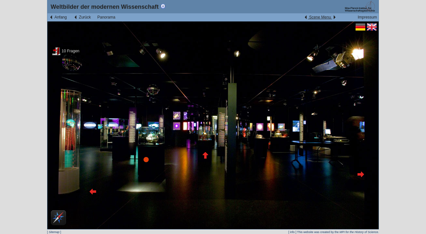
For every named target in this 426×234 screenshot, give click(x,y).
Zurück (82, 17)
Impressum (367, 17)
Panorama (106, 17)
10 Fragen (65, 51)
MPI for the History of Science (358, 232)
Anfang (58, 17)
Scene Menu (320, 17)
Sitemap (54, 232)
